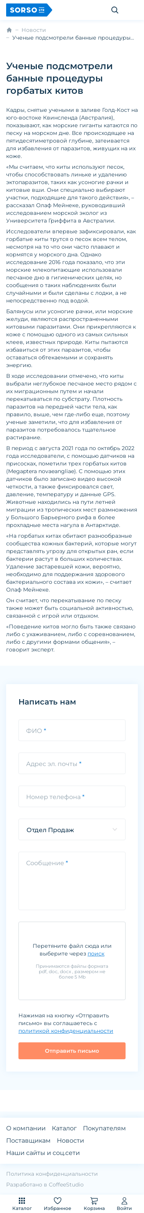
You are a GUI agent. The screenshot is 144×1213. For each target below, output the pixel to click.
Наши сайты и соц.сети (43, 1153)
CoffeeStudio (66, 1184)
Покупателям (104, 1128)
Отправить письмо (72, 1050)
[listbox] (72, 829)
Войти (124, 1203)
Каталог (22, 1203)
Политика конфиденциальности (52, 1173)
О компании (26, 1128)
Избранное (57, 1203)
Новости (34, 30)
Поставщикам (28, 1140)
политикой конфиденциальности (65, 1030)
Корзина (94, 1203)
